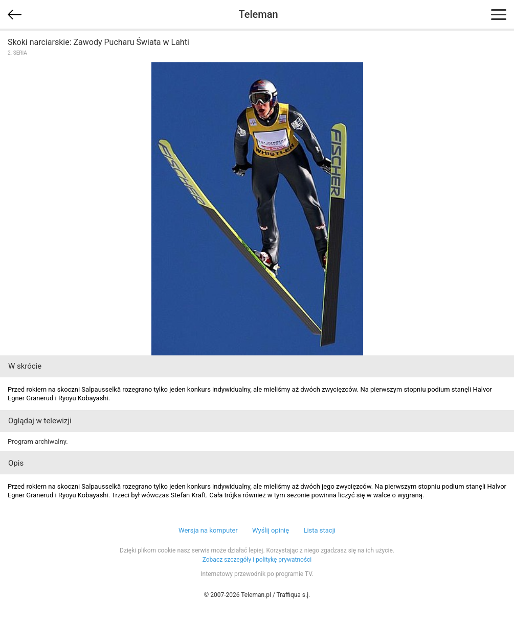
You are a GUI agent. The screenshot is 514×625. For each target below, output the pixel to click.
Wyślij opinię (270, 530)
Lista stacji (319, 530)
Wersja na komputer (208, 530)
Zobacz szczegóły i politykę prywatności (257, 559)
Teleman (258, 14)
